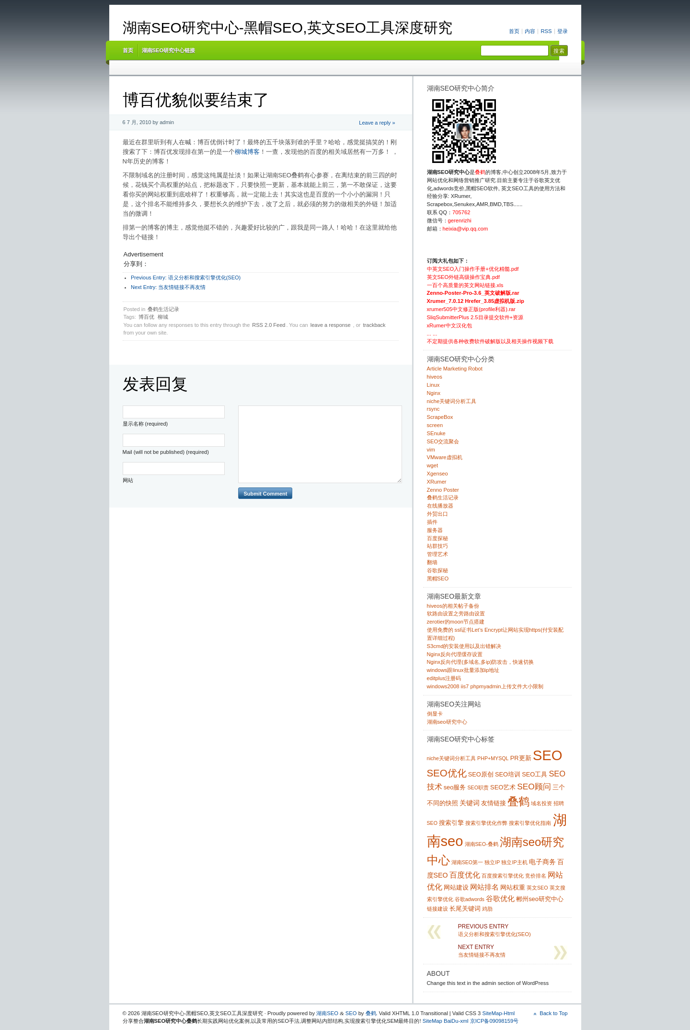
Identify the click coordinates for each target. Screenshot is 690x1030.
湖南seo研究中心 (447, 722)
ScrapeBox (440, 417)
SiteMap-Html (498, 1013)
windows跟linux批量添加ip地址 (463, 670)
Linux (433, 385)
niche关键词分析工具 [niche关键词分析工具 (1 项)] (451, 758)
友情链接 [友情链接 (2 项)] (493, 803)
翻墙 (432, 562)
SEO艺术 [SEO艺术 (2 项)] (503, 787)
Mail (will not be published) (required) (166, 452)
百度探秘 (437, 538)
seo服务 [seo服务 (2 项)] (455, 787)
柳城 (163, 317)
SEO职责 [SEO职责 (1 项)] (478, 787)
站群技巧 (437, 546)
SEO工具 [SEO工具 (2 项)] (534, 774)
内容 (530, 31)
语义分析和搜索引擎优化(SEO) (186, 277)
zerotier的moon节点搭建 (455, 622)
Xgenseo (437, 473)
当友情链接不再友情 (168, 287)
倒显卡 (435, 714)
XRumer (437, 482)
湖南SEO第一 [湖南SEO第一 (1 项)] (467, 862)
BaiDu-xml (456, 1021)
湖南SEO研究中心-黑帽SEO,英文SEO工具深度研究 (287, 27)
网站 (128, 480)
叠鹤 (371, 1013)
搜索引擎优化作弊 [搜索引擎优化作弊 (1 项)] (486, 823)
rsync (433, 409)
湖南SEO (327, 1013)
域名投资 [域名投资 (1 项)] (541, 803)
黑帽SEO (438, 578)
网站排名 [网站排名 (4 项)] (484, 887)
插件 (432, 522)
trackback (374, 325)
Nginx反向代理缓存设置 (455, 654)
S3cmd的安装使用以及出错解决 (464, 646)
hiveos (434, 377)
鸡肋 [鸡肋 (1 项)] (487, 909)
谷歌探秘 (437, 570)
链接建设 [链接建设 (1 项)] (437, 909)
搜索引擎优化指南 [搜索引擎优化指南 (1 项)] (530, 823)
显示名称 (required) (145, 424)
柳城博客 (247, 151)
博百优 (146, 317)
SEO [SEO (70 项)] (548, 755)
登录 (562, 31)
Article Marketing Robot (455, 368)
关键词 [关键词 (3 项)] (470, 803)
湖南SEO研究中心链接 (169, 50)
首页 (514, 31)
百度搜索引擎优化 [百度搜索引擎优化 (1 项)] (503, 876)
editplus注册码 (444, 678)
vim (431, 449)
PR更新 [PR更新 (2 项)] (520, 758)
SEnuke (436, 433)
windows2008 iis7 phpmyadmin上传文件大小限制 (485, 686)
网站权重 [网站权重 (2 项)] (512, 887)
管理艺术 (437, 554)
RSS (546, 31)
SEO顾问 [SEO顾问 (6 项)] (534, 786)
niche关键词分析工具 (452, 401)
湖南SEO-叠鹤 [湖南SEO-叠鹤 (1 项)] (481, 844)
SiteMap (432, 1021)
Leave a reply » (377, 123)
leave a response (330, 325)
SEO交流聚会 (443, 441)
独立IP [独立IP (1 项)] (492, 862)
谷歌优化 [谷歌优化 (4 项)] (500, 898)
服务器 (435, 530)
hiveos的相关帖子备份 (453, 606)
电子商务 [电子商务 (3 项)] (542, 862)
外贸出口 (437, 514)
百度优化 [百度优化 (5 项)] (464, 874)
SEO (351, 1013)
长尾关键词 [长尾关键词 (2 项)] (465, 908)
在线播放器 (440, 506)
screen (435, 425)
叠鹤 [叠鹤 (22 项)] (518, 801)
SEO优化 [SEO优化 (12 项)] (447, 773)
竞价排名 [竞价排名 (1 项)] (535, 876)
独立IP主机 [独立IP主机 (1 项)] (514, 862)
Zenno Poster (443, 490)
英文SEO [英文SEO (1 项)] (537, 888)
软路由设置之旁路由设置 (456, 613)
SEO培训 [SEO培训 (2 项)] (507, 774)
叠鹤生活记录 (163, 309)
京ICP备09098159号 (494, 1021)
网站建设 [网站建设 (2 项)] (456, 887)
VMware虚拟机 (444, 457)
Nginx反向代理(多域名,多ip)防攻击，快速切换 (480, 662)
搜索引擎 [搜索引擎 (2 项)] (451, 822)
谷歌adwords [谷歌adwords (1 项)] (469, 899)
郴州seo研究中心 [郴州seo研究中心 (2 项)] (540, 899)
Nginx (434, 393)
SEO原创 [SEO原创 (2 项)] (481, 774)
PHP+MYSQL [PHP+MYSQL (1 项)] (492, 758)
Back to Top (553, 1013)
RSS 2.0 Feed (268, 325)
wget (432, 465)
